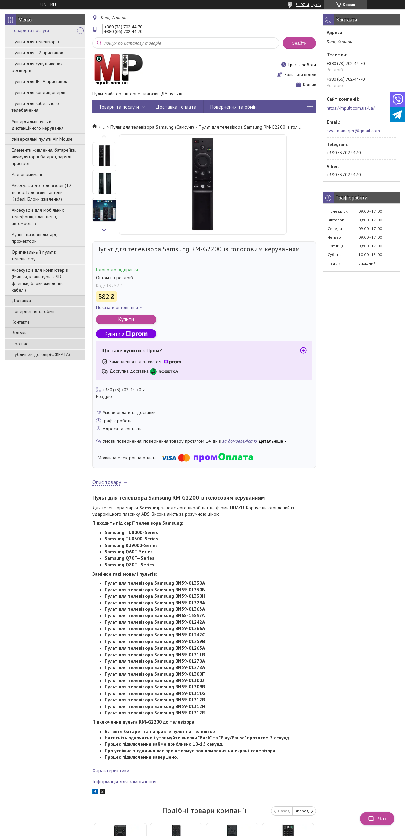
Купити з (126, 334)
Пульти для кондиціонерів (38, 92)
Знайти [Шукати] (299, 43)
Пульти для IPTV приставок (39, 81)
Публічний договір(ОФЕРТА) (41, 354)
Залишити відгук (300, 75)
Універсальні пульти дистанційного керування (38, 124)
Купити (126, 319)
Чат (377, 819)
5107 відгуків (308, 4)
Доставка (21, 301)
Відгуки (19, 333)
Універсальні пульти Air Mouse (42, 139)
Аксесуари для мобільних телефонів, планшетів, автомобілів (38, 216)
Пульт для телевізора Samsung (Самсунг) (152, 127)
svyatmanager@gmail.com (353, 131)
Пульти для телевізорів (35, 42)
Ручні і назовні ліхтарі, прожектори (34, 237)
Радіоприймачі (27, 174)
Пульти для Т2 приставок (37, 53)
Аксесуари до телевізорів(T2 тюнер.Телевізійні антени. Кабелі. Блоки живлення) (42, 192)
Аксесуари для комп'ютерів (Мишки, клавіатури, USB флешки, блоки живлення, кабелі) (40, 280)
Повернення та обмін (34, 311)
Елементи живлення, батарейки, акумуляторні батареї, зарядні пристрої (44, 156)
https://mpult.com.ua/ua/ (351, 108)
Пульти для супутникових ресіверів (37, 67)
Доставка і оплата (176, 106)
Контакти (20, 322)
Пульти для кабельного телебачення (35, 106)
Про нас (20, 343)
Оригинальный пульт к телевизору (34, 255)
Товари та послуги (30, 30)
